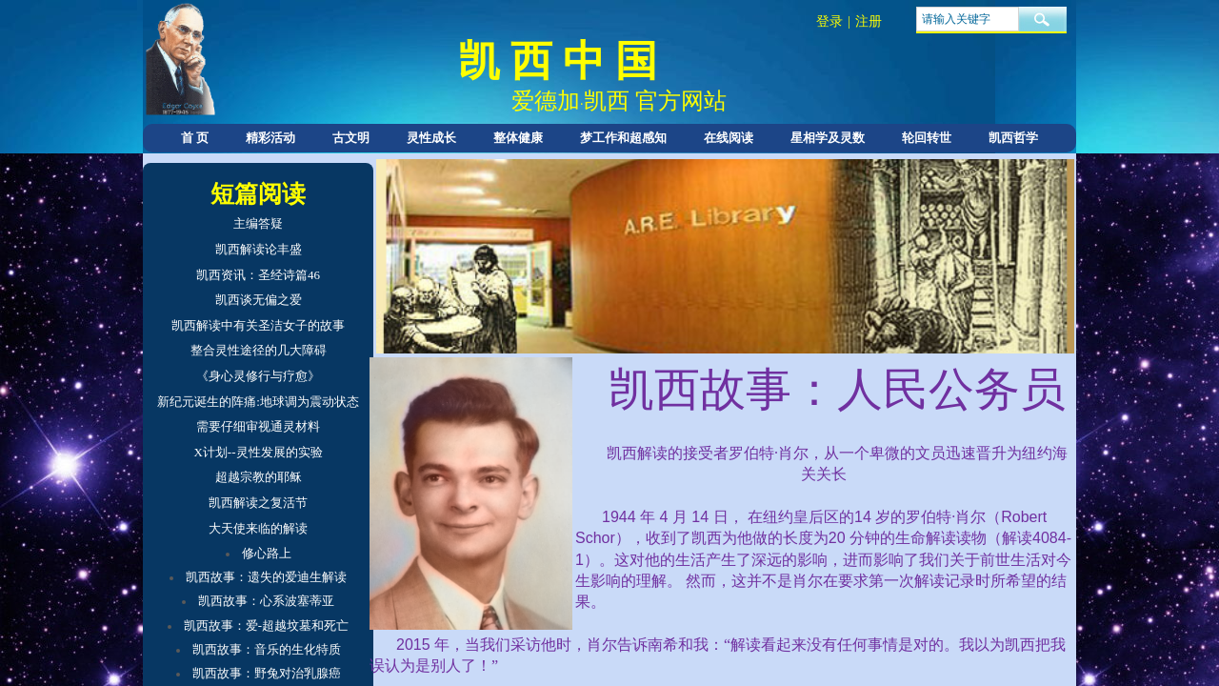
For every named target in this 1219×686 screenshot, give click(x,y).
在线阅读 (728, 138)
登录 (829, 21)
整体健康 (518, 138)
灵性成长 (431, 138)
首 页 (195, 138)
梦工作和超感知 (623, 138)
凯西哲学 (1013, 138)
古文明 (351, 138)
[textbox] (967, 19)
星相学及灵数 (827, 138)
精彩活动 (270, 138)
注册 (868, 21)
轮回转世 (926, 138)
